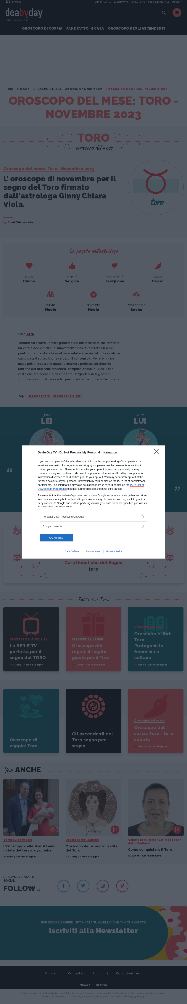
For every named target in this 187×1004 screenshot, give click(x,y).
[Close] (157, 452)
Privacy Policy (114, 551)
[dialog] (93, 502)
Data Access (93, 551)
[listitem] (93, 517)
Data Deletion (72, 551)
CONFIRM (57, 537)
